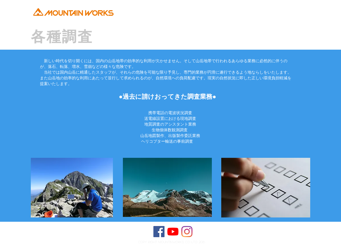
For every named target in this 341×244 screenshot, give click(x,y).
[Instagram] (186, 231)
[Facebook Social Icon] (159, 231)
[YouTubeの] (172, 231)
